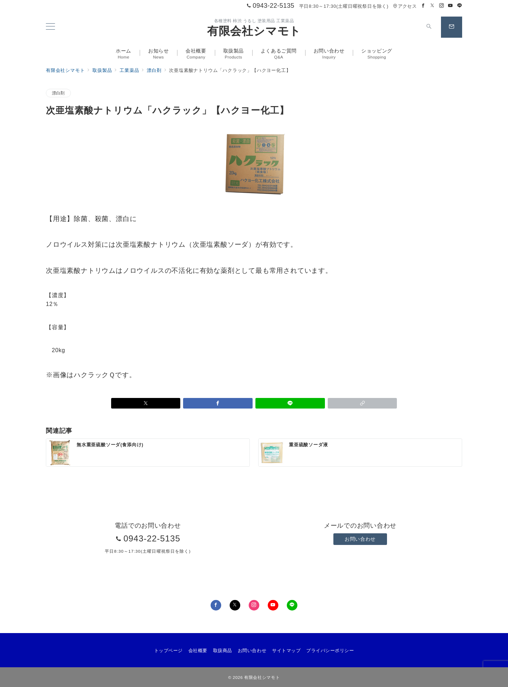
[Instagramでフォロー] (441, 5)
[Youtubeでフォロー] (450, 5)
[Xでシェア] (146, 403)
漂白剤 (58, 93)
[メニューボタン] (50, 27)
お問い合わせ (360, 539)
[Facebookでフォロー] (423, 5)
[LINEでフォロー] (459, 5)
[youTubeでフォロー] (273, 605)
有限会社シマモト (254, 31)
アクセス (405, 6)
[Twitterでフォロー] (432, 5)
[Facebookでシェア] (218, 403)
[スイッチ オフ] (429, 27)
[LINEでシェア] (290, 403)
